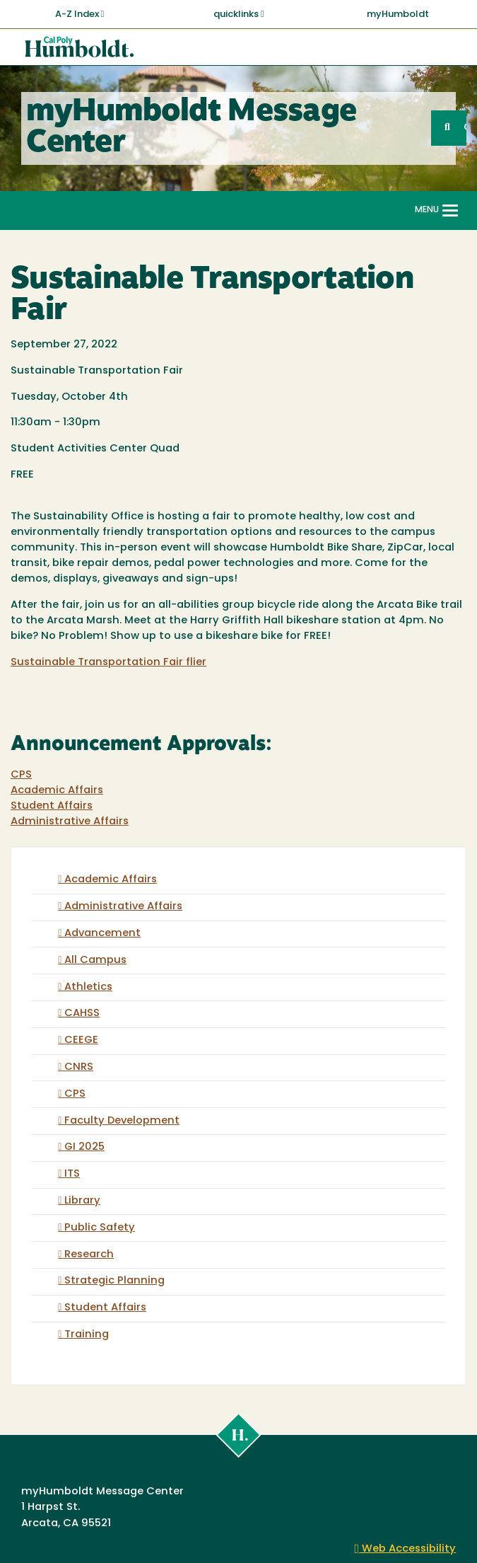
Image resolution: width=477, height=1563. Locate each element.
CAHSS (82, 1013)
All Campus (95, 960)
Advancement (102, 933)
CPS (21, 775)
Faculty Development (121, 1121)
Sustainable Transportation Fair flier (108, 662)
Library (82, 1201)
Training (86, 1335)
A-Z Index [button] (80, 14)
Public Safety (99, 1228)
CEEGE (81, 1040)
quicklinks (238, 14)
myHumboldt (398, 14)
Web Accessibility (406, 1549)
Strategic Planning (114, 1281)
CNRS (78, 1067)
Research (89, 1255)
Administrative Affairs (70, 822)
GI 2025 (84, 1147)
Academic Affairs (57, 790)
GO (465, 127)
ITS (72, 1174)
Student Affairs (52, 806)
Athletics (88, 987)
